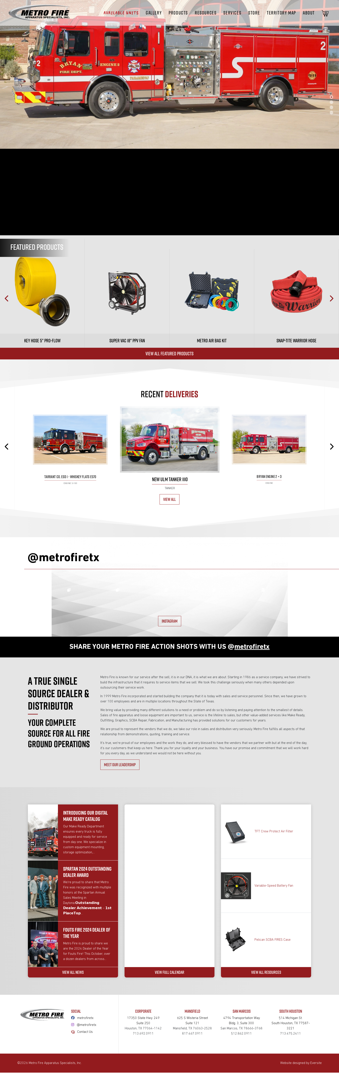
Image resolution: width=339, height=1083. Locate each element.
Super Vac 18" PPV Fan (127, 340)
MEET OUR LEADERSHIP (120, 851)
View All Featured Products (169, 353)
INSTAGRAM (169, 707)
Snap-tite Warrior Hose (297, 340)
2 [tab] (331, 102)
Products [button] (178, 13)
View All (169, 499)
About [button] (309, 13)
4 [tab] (331, 112)
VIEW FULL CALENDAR (169, 1064)
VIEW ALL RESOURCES (266, 1064)
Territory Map (281, 13)
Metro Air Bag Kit (212, 340)
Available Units (121, 13)
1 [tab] (331, 97)
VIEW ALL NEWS (73, 1064)
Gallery (154, 13)
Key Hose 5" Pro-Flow (42, 340)
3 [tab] (331, 107)
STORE (254, 13)
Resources (205, 13)
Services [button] (232, 13)
